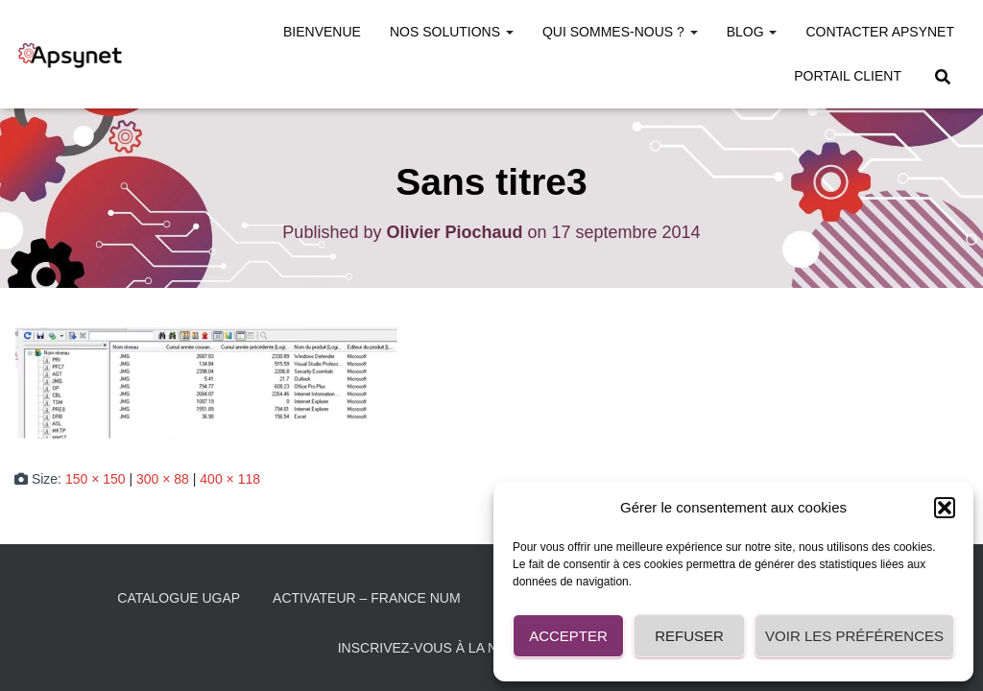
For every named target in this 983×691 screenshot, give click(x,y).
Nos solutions (452, 31)
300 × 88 (162, 479)
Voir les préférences (854, 636)
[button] (944, 507)
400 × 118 (230, 479)
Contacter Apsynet (879, 31)
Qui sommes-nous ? (620, 31)
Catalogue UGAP (178, 598)
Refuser (689, 636)
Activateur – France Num (367, 598)
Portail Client (847, 75)
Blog (752, 31)
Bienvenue (322, 31)
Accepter (568, 636)
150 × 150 (95, 479)
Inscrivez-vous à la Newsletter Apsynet (492, 647)
